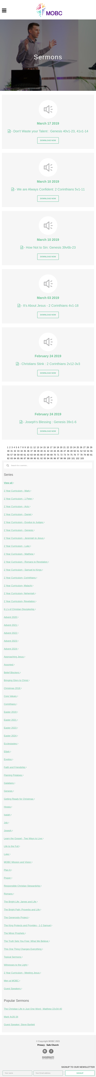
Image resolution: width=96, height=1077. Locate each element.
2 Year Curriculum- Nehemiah (20, 593)
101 (73, 458)
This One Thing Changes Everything (23, 949)
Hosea (8, 807)
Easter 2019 (11, 712)
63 (31, 455)
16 (48, 447)
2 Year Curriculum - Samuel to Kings (23, 570)
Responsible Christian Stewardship (23, 886)
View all (9, 483)
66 (41, 455)
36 (28, 451)
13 (38, 447)
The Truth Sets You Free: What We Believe (27, 941)
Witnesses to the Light (16, 965)
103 (82, 458)
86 (21, 458)
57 (12, 455)
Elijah (7, 751)
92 (41, 458)
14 (41, 447)
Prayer (8, 878)
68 (48, 455)
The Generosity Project (16, 917)
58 (15, 455)
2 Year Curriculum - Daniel (18, 514)
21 (64, 447)
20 (61, 447)
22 (68, 447)
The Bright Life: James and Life (21, 901)
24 (74, 447)
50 (75, 451)
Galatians (9, 783)
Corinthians (10, 704)
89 (31, 458)
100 (68, 458)
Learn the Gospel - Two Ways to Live (23, 838)
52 (81, 451)
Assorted (9, 664)
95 (51, 458)
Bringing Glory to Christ (16, 680)
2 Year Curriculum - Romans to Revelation (26, 562)
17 (51, 447)
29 (91, 447)
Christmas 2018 (13, 688)
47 (65, 451)
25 (78, 447)
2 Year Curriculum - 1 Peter (18, 498)
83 (12, 458)
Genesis (9, 791)
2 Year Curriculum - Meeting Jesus (22, 973)
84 (15, 458)
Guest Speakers (13, 988)
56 (8, 455)
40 (41, 451)
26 (81, 447)
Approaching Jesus (14, 656)
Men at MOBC (12, 980)
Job (6, 822)
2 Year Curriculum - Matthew (19, 554)
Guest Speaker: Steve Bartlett (19, 1024)
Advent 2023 (11, 641)
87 (25, 458)
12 (34, 447)
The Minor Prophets (15, 933)
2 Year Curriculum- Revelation (20, 601)
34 (21, 451)
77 (78, 455)
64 (35, 455)
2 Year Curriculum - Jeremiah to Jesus (24, 538)
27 (84, 447)
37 (31, 451)
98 (61, 458)
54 (88, 451)
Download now (48, 140)
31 (12, 451)
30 (8, 451)
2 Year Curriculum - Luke (17, 546)
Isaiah (8, 814)
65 (38, 455)
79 (85, 455)
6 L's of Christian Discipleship (20, 609)
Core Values (11, 696)
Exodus (8, 759)
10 (28, 447)
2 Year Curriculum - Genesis (19, 530)
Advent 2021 (11, 625)
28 (88, 447)
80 (88, 455)
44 (55, 451)
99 (65, 458)
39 (38, 451)
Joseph (8, 830)
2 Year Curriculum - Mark (17, 491)
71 (58, 455)
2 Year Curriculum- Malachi (18, 585)
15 (44, 447)
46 (61, 451)
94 (48, 458)
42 (48, 451)
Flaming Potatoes (13, 775)
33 (18, 451)
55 (91, 451)
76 (75, 455)
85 (18, 458)
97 (58, 458)
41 (45, 451)
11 (31, 447)
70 (55, 455)
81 (91, 455)
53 (85, 451)
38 (35, 451)
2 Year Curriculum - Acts (17, 506)
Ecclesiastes (11, 743)
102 (77, 458)
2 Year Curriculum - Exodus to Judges (24, 522)
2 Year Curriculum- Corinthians (20, 577)
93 (45, 458)
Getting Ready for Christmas (19, 799)
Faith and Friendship (15, 767)
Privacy (41, 1045)
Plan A (8, 870)
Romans (9, 894)
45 (58, 451)
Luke (7, 854)
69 (51, 455)
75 (71, 455)
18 (54, 447)
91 (38, 458)
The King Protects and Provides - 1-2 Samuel (28, 925)
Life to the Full (12, 846)
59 (18, 455)
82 (8, 458)
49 (71, 451)
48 (68, 451)
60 (21, 455)
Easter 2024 (11, 735)
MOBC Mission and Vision (18, 862)
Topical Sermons (13, 957)
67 (45, 455)
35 (25, 451)
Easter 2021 (11, 720)
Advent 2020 (11, 617)
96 (55, 458)
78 (81, 455)
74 (68, 455)
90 (35, 458)
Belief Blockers (12, 672)
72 (61, 455)
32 (15, 451)
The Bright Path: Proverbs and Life (22, 909)
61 (25, 455)
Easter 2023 (11, 728)
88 (28, 458)
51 (78, 451)
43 (51, 451)
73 (65, 455)
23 (71, 447)
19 (58, 447)
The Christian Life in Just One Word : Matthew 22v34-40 (33, 1009)
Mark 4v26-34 (11, 1017)
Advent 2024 (11, 649)
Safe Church (53, 1045)
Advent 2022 (11, 633)
